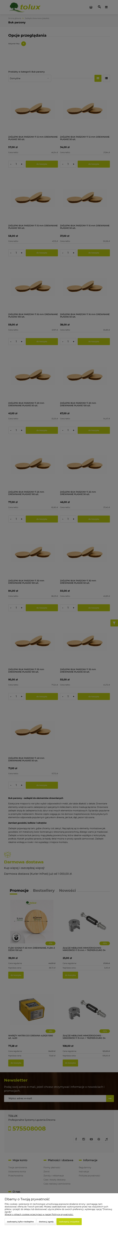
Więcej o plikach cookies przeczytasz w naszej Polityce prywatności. (39, 1214)
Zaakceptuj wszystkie (69, 1221)
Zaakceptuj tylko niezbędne (20, 1221)
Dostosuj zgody (46, 1221)
